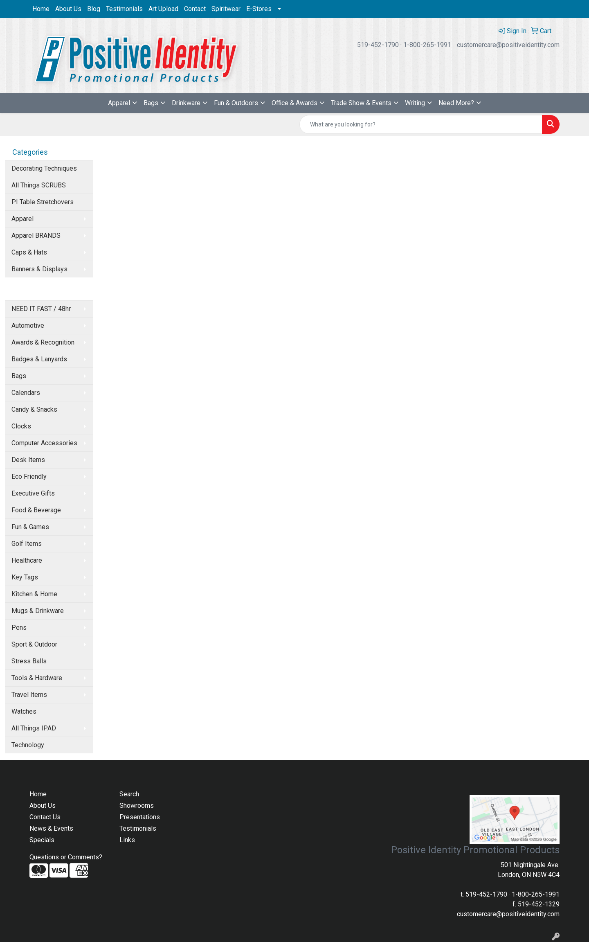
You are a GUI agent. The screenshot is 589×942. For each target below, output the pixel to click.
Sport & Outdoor (34, 644)
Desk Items (28, 460)
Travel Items (29, 695)
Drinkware (186, 103)
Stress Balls (29, 661)
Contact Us (45, 817)
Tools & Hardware (36, 678)
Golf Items (26, 544)
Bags (151, 103)
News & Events (51, 828)
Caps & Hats (29, 252)
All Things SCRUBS (38, 185)
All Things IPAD (33, 728)
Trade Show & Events (361, 103)
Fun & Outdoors (236, 103)
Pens (19, 627)
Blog (93, 9)
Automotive (27, 325)
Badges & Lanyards (39, 359)
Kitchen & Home (34, 594)
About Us (68, 9)
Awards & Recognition (42, 342)
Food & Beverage (36, 510)
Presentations (139, 817)
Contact (195, 9)
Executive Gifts (33, 493)
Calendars (25, 393)
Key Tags (24, 577)
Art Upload (163, 9)
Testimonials (124, 9)
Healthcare (26, 560)
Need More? (456, 103)
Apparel (119, 103)
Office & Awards (294, 103)
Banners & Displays (39, 269)
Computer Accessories (44, 443)
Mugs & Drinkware (37, 611)
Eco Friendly (29, 476)
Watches (23, 711)
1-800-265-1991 (427, 45)
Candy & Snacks (34, 409)
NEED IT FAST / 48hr (41, 309)
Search (129, 794)
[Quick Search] (420, 124)
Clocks (21, 426)
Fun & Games (30, 527)
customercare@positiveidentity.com (508, 45)
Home (40, 9)
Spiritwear (226, 9)
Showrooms (136, 805)
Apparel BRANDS (36, 235)
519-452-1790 (378, 45)
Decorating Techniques (44, 168)
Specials (41, 840)
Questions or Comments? (65, 857)
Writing (415, 103)
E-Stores (259, 9)
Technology (27, 745)
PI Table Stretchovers (42, 202)
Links (127, 840)
